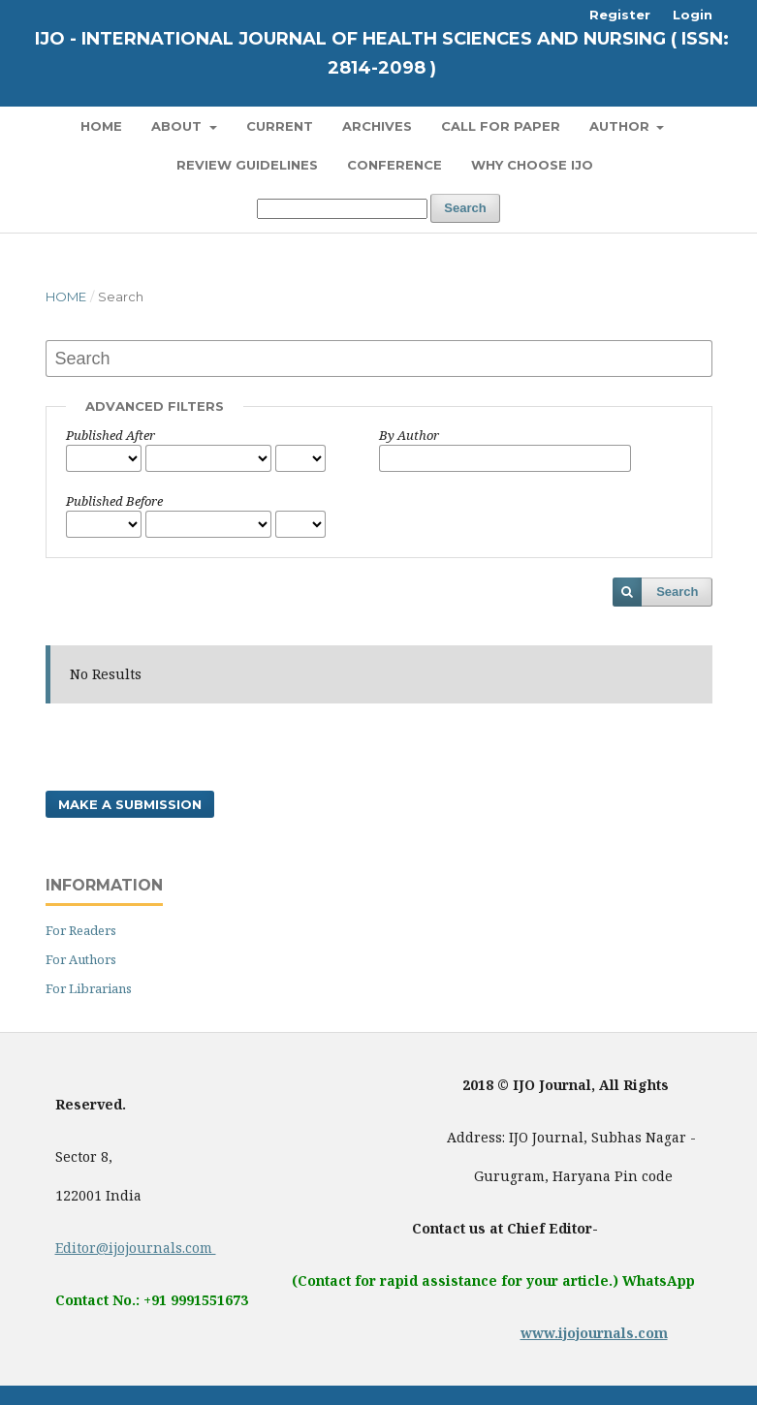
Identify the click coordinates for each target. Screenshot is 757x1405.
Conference (394, 164)
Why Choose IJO (532, 164)
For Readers (81, 930)
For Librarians (89, 988)
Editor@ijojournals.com (135, 1247)
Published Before (114, 501)
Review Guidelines (247, 164)
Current (279, 126)
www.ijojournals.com (594, 1333)
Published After (110, 435)
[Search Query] (342, 209)
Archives (377, 126)
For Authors (81, 959)
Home (101, 126)
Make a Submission (130, 804)
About (178, 126)
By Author (409, 435)
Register (619, 14)
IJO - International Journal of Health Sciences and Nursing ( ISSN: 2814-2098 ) (382, 53)
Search (465, 208)
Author (621, 126)
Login (692, 14)
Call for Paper (500, 126)
